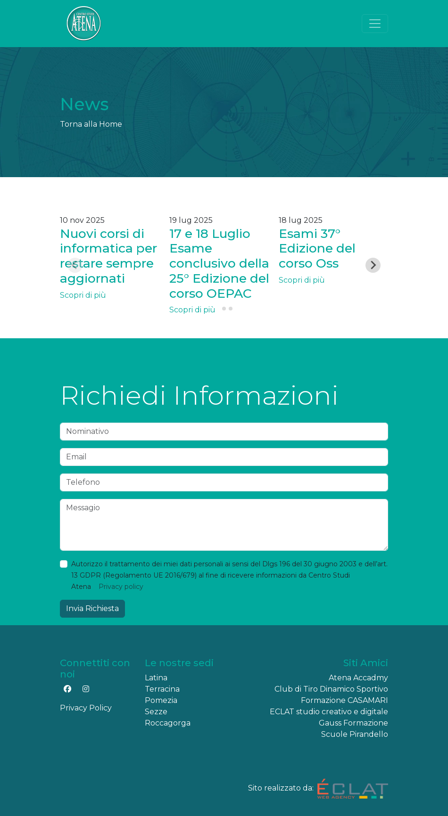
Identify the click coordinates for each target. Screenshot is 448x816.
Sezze (156, 711)
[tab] (217, 308)
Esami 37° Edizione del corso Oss (317, 248)
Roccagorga (168, 722)
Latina (156, 677)
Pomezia (161, 700)
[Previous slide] (75, 265)
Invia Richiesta (92, 608)
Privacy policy (121, 586)
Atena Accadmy (358, 677)
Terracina (162, 689)
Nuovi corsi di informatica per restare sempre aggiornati (108, 256)
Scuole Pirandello (354, 734)
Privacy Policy (86, 707)
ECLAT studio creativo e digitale (329, 711)
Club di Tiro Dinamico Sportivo (331, 689)
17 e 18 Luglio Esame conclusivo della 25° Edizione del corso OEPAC (219, 263)
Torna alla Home (91, 124)
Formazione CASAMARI (344, 700)
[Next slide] (373, 265)
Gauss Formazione (353, 722)
